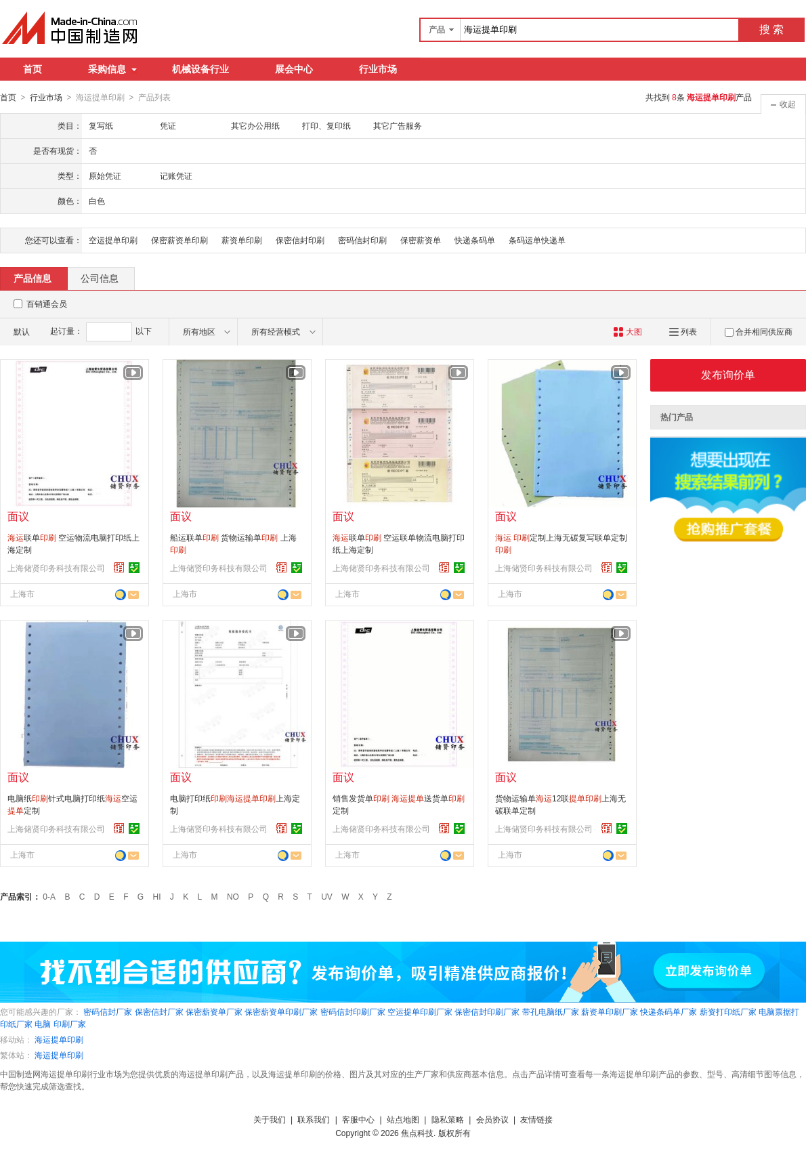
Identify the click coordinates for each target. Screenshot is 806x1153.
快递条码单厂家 (668, 1011)
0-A (49, 896)
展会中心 (294, 69)
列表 (683, 331)
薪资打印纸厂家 (728, 1011)
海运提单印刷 (59, 1039)
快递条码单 (474, 240)
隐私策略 (447, 1119)
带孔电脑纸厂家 (550, 1011)
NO (233, 896)
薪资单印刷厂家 (609, 1011)
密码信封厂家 (107, 1011)
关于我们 (269, 1119)
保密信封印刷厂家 (486, 1011)
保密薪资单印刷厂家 (281, 1011)
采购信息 (112, 69)
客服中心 (358, 1119)
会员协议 (492, 1119)
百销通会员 (46, 303)
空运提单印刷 (113, 240)
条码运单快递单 (537, 240)
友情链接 (536, 1119)
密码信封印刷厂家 (352, 1011)
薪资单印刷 (241, 240)
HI (157, 896)
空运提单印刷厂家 (419, 1011)
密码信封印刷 (362, 240)
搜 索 (771, 29)
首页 (32, 69)
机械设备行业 (200, 69)
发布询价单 (728, 374)
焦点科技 (417, 1132)
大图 (627, 331)
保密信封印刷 (300, 240)
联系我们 (313, 1119)
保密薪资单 (420, 240)
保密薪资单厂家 (214, 1011)
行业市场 (378, 69)
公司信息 (100, 277)
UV (327, 896)
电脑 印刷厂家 (60, 1023)
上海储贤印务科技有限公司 (56, 567)
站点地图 (403, 1119)
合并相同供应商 (758, 331)
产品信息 (32, 277)
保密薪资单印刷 (179, 240)
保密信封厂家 (159, 1011)
